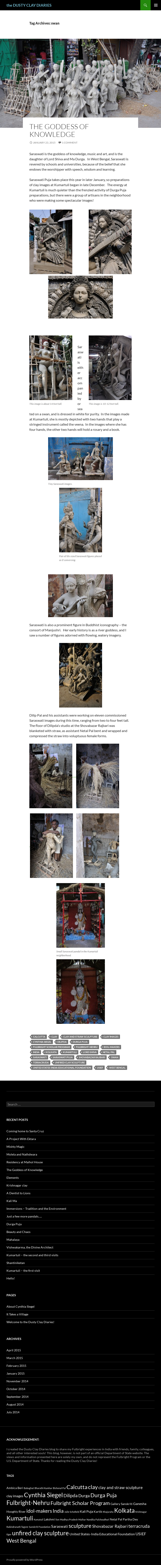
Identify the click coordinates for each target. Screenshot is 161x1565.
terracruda (41, 1062)
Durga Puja (80, 1041)
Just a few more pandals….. (24, 1216)
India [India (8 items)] (58, 1511)
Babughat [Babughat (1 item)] (29, 1488)
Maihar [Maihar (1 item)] (82, 1519)
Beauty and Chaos (18, 1232)
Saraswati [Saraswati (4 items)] (59, 1526)
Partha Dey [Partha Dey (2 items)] (130, 1519)
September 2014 (17, 1396)
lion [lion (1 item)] (57, 1519)
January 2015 (15, 1373)
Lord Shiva (90, 1052)
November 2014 (17, 1381)
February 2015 (16, 1365)
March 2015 (14, 1358)
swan (114, 1057)
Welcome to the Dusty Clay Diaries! (30, 1322)
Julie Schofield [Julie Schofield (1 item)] (71, 1511)
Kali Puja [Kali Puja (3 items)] (86, 1511)
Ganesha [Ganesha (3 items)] (139, 1504)
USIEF (100, 1067)
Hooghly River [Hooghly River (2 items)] (16, 1511)
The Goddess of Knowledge (59, 130)
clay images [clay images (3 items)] (14, 1496)
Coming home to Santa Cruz (25, 1131)
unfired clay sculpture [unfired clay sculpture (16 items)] (40, 1533)
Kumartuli (70, 1052)
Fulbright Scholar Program (51, 1047)
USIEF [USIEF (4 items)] (141, 1533)
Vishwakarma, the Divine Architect (29, 1247)
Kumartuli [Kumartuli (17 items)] (19, 1518)
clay (54, 1036)
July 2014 (12, 1412)
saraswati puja (63, 1057)
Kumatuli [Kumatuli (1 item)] (38, 1519)
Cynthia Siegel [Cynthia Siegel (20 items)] (43, 1495)
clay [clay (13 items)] (93, 1486)
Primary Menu (156, 5)
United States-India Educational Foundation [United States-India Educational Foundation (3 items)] (102, 1534)
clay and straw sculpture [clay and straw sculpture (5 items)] (120, 1487)
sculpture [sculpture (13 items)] (80, 1525)
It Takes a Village (17, 1314)
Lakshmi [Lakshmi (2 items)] (49, 1519)
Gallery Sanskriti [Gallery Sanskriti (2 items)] (121, 1504)
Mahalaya (12, 1239)
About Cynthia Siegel (20, 1306)
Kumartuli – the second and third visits (32, 1255)
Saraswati (40, 1057)
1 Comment (69, 142)
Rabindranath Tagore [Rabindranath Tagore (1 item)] (17, 1526)
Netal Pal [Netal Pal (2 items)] (116, 1519)
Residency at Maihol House (24, 1162)
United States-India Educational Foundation (62, 1067)
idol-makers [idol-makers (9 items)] (39, 1511)
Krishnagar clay (16, 1185)
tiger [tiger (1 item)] (8, 1534)
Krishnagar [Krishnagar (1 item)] (141, 1511)
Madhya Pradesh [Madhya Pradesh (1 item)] (69, 1519)
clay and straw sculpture (80, 1036)
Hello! (10, 1278)
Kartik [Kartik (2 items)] (98, 1511)
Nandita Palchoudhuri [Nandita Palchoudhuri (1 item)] (98, 1519)
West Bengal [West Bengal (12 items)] (21, 1540)
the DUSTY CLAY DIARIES (29, 5)
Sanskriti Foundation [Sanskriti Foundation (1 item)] (40, 1526)
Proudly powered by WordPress (24, 1559)
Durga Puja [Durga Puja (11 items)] (103, 1495)
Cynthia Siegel (42, 1041)
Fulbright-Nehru (87, 1047)
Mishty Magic (15, 1146)
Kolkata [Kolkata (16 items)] (124, 1510)
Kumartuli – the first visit (23, 1270)
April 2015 (13, 1350)
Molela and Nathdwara (21, 1154)
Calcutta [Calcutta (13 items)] (76, 1486)
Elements (12, 1177)
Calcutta (39, 1036)
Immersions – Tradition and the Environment (36, 1208)
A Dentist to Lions (18, 1193)
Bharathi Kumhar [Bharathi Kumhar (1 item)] (43, 1488)
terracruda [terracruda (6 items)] (139, 1526)
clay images (110, 1036)
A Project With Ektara (21, 1139)
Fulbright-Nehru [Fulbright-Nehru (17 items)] (28, 1502)
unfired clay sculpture (70, 1062)
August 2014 (15, 1404)
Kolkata (51, 1052)
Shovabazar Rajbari (92, 1057)
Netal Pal (109, 1052)
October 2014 (15, 1389)
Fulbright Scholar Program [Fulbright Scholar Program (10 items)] (80, 1503)
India (36, 1052)
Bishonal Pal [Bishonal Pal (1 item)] (59, 1488)
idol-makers (112, 1047)
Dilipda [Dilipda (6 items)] (70, 1495)
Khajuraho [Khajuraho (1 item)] (108, 1511)
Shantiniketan (15, 1263)
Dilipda (62, 1041)
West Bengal (117, 1067)
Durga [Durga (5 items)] (84, 1495)
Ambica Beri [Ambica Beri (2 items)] (14, 1488)
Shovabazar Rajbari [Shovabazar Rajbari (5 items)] (110, 1526)
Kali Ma (11, 1201)
